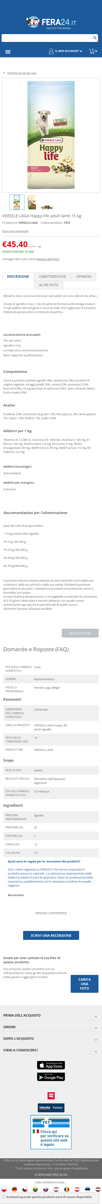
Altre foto (48, 285)
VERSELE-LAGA (28, 223)
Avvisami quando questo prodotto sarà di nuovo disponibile (47, 1197)
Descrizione (18, 276)
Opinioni (83, 276)
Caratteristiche (52, 276)
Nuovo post (80, 633)
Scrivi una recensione (15, 231)
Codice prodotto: (52, 223)
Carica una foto (84, 984)
